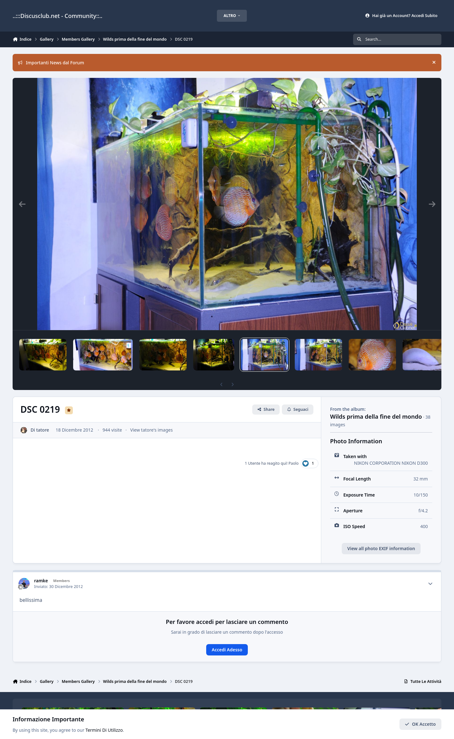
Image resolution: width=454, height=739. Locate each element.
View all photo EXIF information (381, 548)
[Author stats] (430, 583)
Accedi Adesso (227, 650)
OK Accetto (420, 724)
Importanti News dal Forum (51, 63)
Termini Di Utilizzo (104, 730)
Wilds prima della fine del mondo (376, 416)
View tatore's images (151, 430)
